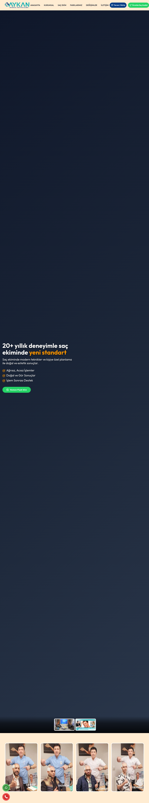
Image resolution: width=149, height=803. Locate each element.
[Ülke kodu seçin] (100, 370)
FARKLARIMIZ (76, 5)
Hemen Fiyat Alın (16, 390)
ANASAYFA (35, 5)
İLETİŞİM (105, 5)
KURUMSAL (49, 5)
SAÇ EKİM (62, 5)
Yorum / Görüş (118, 5)
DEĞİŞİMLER (91, 5)
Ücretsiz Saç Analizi (138, 5)
